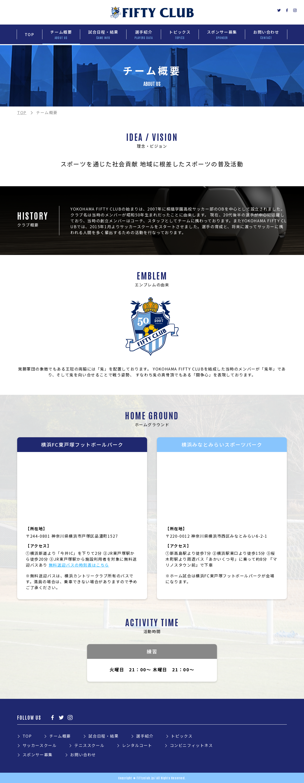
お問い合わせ (83, 754)
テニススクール (89, 745)
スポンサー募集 (38, 754)
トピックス (181, 736)
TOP (21, 112)
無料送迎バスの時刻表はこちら (79, 565)
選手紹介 (144, 736)
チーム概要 (60, 736)
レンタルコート (137, 745)
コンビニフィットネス (191, 745)
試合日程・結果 (104, 736)
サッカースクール (40, 745)
